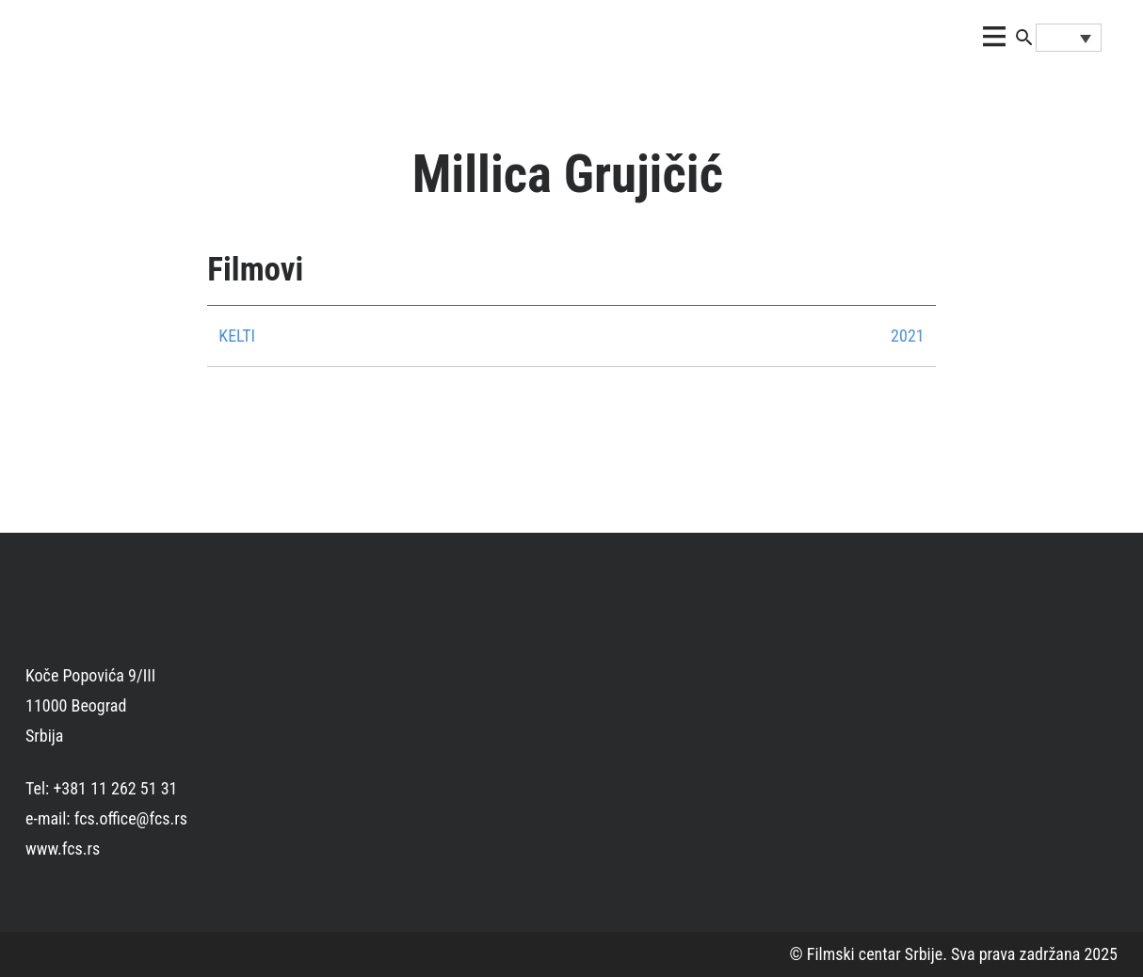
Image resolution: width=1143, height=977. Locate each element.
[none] (1069, 38)
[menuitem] (1069, 38)
